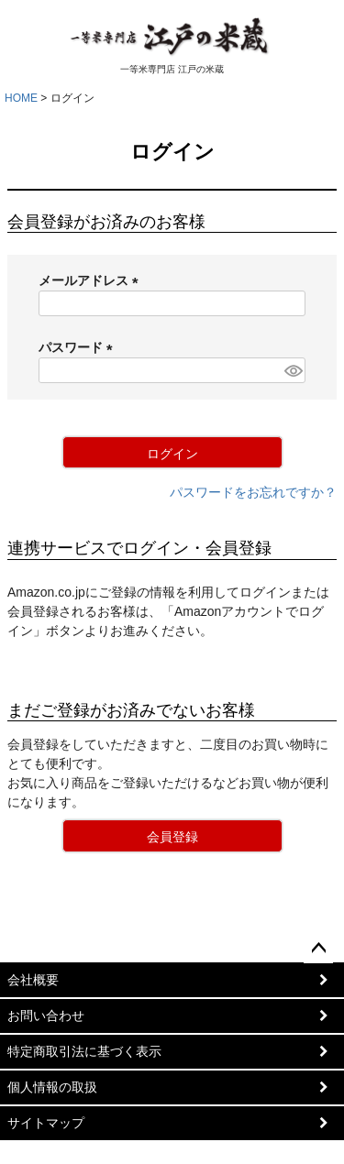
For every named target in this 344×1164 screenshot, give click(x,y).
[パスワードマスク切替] (292, 370)
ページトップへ (318, 948)
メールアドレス (92, 280)
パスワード (79, 347)
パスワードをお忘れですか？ (253, 492)
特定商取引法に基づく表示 (84, 1051)
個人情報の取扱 (52, 1087)
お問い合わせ (45, 1015)
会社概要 (33, 979)
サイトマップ (45, 1122)
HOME (21, 98)
